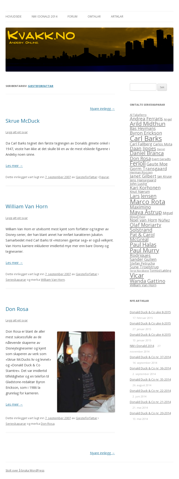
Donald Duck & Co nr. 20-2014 (150, 413)
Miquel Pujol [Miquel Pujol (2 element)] (137, 216)
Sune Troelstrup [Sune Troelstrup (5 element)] (144, 267)
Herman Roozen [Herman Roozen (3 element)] (141, 172)
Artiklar (117, 16)
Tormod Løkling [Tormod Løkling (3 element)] (160, 270)
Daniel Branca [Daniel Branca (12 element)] (147, 153)
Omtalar (94, 16)
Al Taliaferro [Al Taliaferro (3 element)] (138, 115)
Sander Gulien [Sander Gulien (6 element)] (143, 259)
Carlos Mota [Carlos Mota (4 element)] (162, 144)
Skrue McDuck (23, 120)
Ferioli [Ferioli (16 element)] (138, 163)
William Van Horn (27, 206)
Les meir (14, 165)
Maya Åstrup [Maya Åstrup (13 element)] (146, 212)
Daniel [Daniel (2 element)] (161, 149)
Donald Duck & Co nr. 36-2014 (150, 368)
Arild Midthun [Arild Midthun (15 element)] (147, 123)
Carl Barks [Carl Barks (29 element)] (146, 138)
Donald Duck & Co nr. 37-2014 (150, 357)
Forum (72, 16)
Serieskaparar (16, 279)
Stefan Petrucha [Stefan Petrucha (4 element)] (142, 263)
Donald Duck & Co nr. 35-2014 (150, 379)
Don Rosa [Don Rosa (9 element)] (140, 158)
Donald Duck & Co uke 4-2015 (150, 334)
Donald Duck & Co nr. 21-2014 (150, 402)
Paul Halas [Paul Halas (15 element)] (143, 244)
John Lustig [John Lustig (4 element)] (138, 183)
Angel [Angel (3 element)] (168, 119)
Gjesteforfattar (40, 86)
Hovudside (13, 16)
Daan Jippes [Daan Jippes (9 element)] (143, 148)
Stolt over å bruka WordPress (25, 470)
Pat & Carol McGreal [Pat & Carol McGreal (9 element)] (142, 236)
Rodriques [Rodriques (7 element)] (140, 255)
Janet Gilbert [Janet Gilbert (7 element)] (143, 176)
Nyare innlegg (102, 108)
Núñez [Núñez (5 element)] (164, 220)
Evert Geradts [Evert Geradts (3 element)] (161, 159)
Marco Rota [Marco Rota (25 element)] (147, 201)
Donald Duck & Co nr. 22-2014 (150, 391)
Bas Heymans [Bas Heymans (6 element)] (143, 128)
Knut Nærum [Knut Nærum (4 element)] (140, 191)
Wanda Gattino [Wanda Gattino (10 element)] (147, 280)
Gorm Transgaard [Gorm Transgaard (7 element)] (148, 168)
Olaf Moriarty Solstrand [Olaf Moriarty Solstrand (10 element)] (145, 227)
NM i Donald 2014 (44, 16)
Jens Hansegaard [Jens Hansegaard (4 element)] (143, 180)
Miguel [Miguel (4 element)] (168, 212)
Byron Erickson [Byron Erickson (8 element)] (146, 133)
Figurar (104, 177)
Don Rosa (17, 308)
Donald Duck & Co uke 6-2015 (150, 323)
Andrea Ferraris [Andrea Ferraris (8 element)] (146, 118)
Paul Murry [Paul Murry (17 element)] (144, 250)
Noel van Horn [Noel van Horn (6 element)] (143, 220)
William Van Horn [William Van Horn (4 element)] (143, 285)
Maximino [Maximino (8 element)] (140, 207)
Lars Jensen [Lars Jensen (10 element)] (143, 195)
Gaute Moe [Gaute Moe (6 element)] (157, 164)
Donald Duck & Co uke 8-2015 (150, 312)
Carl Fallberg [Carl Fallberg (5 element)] (141, 144)
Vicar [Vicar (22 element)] (137, 275)
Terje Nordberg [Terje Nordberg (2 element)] (139, 270)
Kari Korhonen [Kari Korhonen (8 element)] (145, 187)
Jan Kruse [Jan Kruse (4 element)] (164, 176)
